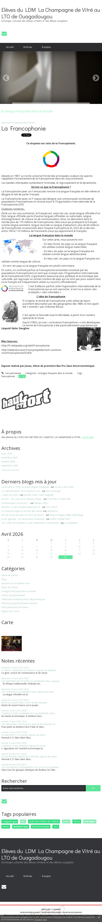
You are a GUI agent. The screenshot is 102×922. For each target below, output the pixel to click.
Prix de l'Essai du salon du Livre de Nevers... (23, 514)
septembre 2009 (9, 465)
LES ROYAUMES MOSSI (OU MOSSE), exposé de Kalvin (29, 756)
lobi (23, 821)
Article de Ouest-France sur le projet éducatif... (24, 702)
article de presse (9, 575)
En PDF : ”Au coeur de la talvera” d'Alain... (22, 498)
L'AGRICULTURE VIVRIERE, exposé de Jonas (23, 745)
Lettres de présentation (13, 595)
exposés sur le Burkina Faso (15, 583)
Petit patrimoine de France (14, 607)
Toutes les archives (10, 470)
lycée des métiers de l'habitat (44, 821)
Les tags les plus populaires (72, 912)
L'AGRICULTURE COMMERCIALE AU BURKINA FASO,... (29, 713)
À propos (46, 47)
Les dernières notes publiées (51, 912)
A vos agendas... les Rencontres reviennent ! (23, 518)
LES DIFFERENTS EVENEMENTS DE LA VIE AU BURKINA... (30, 767)
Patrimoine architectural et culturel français (23, 599)
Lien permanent (11, 373)
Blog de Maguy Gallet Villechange (66, 514)
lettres (6, 826)
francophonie (8, 376)
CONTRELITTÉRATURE (59, 498)
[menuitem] (9, 47)
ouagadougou (10, 821)
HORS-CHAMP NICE (60, 518)
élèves (77, 821)
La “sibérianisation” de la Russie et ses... (21, 490)
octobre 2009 (8, 461)
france (66, 821)
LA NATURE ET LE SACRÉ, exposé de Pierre (23, 734)
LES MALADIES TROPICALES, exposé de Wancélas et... (29, 724)
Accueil (10, 47)
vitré (56, 826)
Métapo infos (41, 503)
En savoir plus (41, 919)
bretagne (89, 821)
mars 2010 (6, 453)
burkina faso (20, 826)
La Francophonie (23, 128)
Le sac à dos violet (64, 486)
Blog (3, 579)
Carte (7, 622)
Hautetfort (57, 909)
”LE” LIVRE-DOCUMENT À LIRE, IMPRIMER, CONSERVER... (30, 522)
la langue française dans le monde (18, 591)
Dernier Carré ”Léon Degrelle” (39, 494)
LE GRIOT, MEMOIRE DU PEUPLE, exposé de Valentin (28, 670)
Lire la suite (88, 437)
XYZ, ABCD (51, 506)
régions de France (10, 611)
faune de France (9, 587)
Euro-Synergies (53, 490)
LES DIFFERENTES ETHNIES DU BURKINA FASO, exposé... (30, 681)
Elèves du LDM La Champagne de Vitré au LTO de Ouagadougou (50, 13)
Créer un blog (45, 909)
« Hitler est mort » (10, 494)
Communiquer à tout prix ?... (15, 503)
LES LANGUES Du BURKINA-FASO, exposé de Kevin (27, 691)
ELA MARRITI (71, 522)
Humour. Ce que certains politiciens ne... (21, 506)
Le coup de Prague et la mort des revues (22, 511)
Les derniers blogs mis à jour (30, 912)
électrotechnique (40, 826)
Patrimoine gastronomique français (19, 603)
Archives (27, 47)
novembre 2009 (9, 457)
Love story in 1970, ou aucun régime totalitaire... (25, 486)
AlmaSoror (52, 511)
